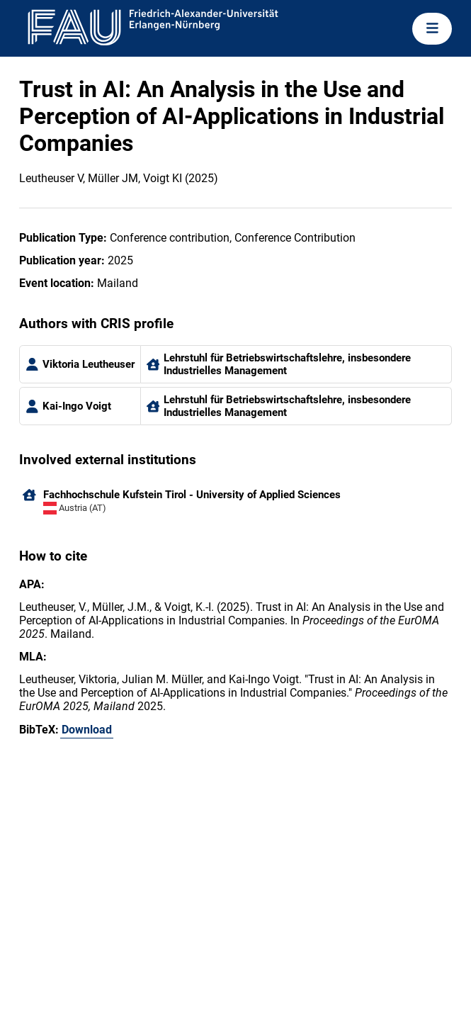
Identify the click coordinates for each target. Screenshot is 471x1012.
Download (87, 729)
